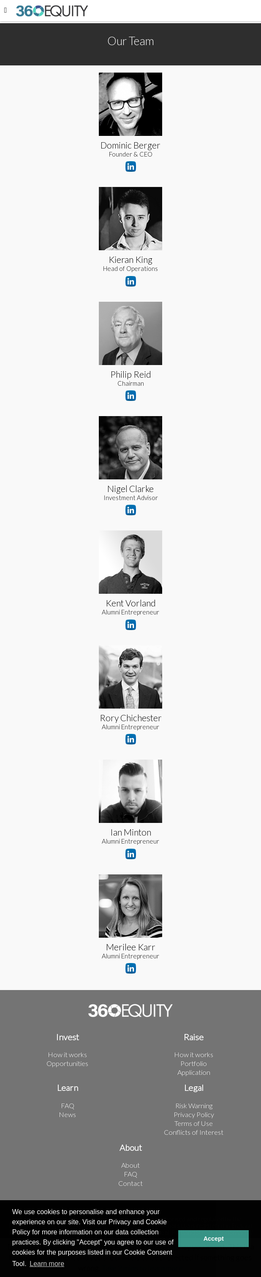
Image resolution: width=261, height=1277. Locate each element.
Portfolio (193, 1063)
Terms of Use (193, 1123)
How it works (67, 1054)
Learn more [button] (47, 1263)
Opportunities (67, 1063)
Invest (67, 1037)
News (67, 1114)
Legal (194, 1087)
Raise (194, 1037)
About (131, 1147)
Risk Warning (193, 1105)
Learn (67, 1087)
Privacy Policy (194, 1114)
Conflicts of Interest (193, 1132)
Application (193, 1072)
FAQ (67, 1105)
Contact (130, 1183)
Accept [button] (214, 1238)
